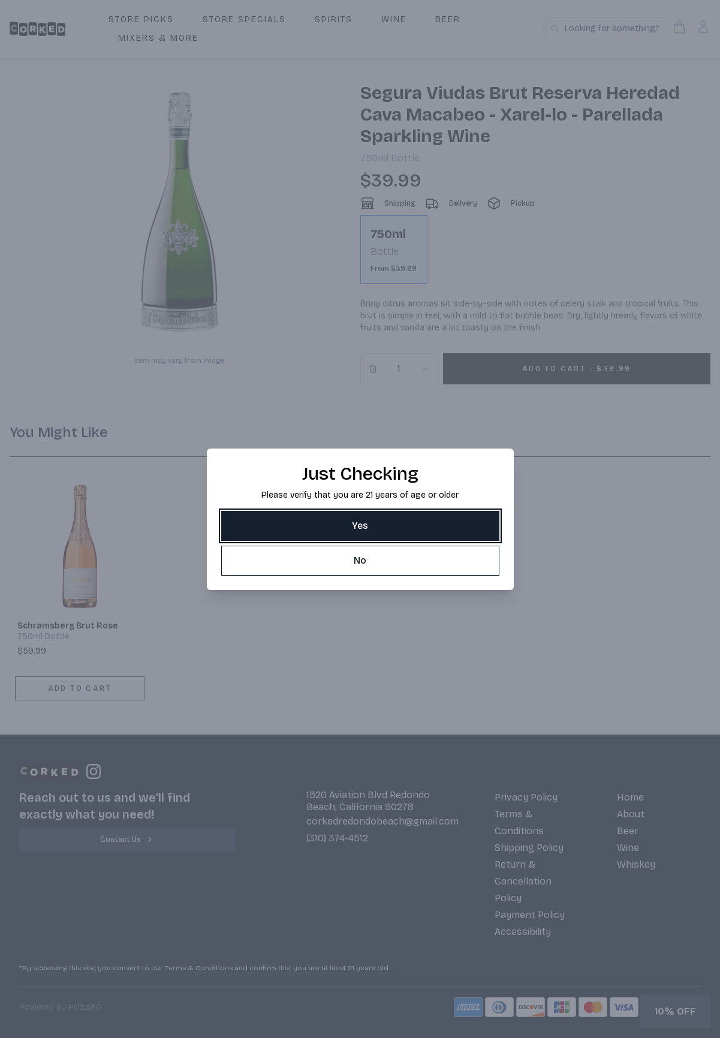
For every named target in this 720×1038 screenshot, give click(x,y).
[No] (360, 561)
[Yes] (360, 526)
